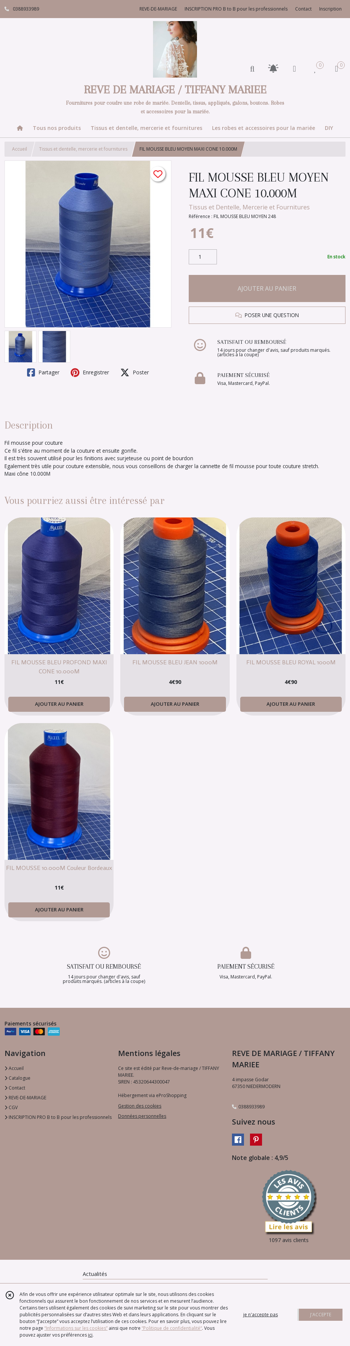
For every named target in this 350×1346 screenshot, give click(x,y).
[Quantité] (203, 256)
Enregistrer (90, 372)
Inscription (330, 9)
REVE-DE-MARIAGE (25, 1097)
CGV (11, 1107)
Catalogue (17, 1078)
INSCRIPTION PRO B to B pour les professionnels (58, 1117)
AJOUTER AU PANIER (267, 288)
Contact (303, 9)
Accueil (19, 149)
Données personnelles (142, 1116)
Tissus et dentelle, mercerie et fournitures (83, 149)
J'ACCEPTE (320, 1314)
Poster (134, 372)
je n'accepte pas (260, 1314)
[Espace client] (294, 68)
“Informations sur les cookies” (76, 1328)
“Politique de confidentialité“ (172, 1328)
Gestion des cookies (139, 1106)
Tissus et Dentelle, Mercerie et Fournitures (249, 207)
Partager (43, 372)
